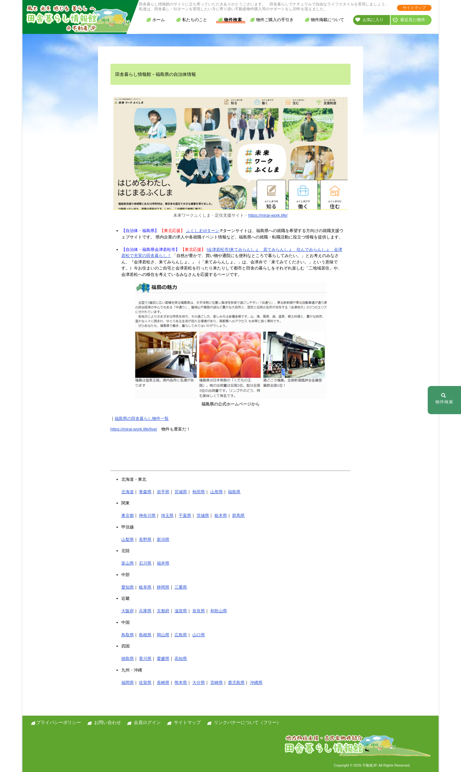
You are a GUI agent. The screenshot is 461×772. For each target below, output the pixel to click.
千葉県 (185, 515)
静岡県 (163, 587)
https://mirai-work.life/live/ (133, 429)
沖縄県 (256, 682)
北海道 (127, 491)
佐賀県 (145, 682)
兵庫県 (145, 610)
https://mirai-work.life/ (267, 215)
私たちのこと (191, 19)
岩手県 (163, 491)
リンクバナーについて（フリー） (247, 722)
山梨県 (127, 539)
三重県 (180, 587)
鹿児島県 (236, 682)
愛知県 (127, 587)
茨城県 (203, 515)
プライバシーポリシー (58, 722)
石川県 (145, 563)
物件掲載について (324, 19)
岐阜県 (145, 587)
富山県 (127, 563)
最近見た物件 (409, 19)
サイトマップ (414, 7)
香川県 (145, 658)
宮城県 (180, 491)
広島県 (180, 634)
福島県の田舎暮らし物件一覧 (142, 418)
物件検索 (230, 19)
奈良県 (198, 610)
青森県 (145, 491)
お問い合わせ (107, 722)
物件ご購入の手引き (272, 19)
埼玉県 (167, 515)
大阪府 (127, 610)
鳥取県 (127, 634)
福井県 (163, 563)
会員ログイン (147, 722)
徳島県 (127, 658)
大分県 (198, 682)
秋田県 (198, 491)
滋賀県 (180, 610)
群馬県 (238, 515)
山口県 (198, 634)
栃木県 (220, 515)
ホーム (155, 19)
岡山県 (163, 634)
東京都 (127, 515)
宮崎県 (216, 682)
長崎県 (163, 682)
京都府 (163, 610)
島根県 (145, 634)
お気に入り (369, 19)
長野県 (145, 539)
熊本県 (180, 682)
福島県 (234, 491)
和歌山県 (218, 610)
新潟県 (163, 539)
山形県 (216, 491)
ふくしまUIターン (202, 230)
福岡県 (127, 682)
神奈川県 (147, 515)
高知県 (180, 658)
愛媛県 (163, 658)
